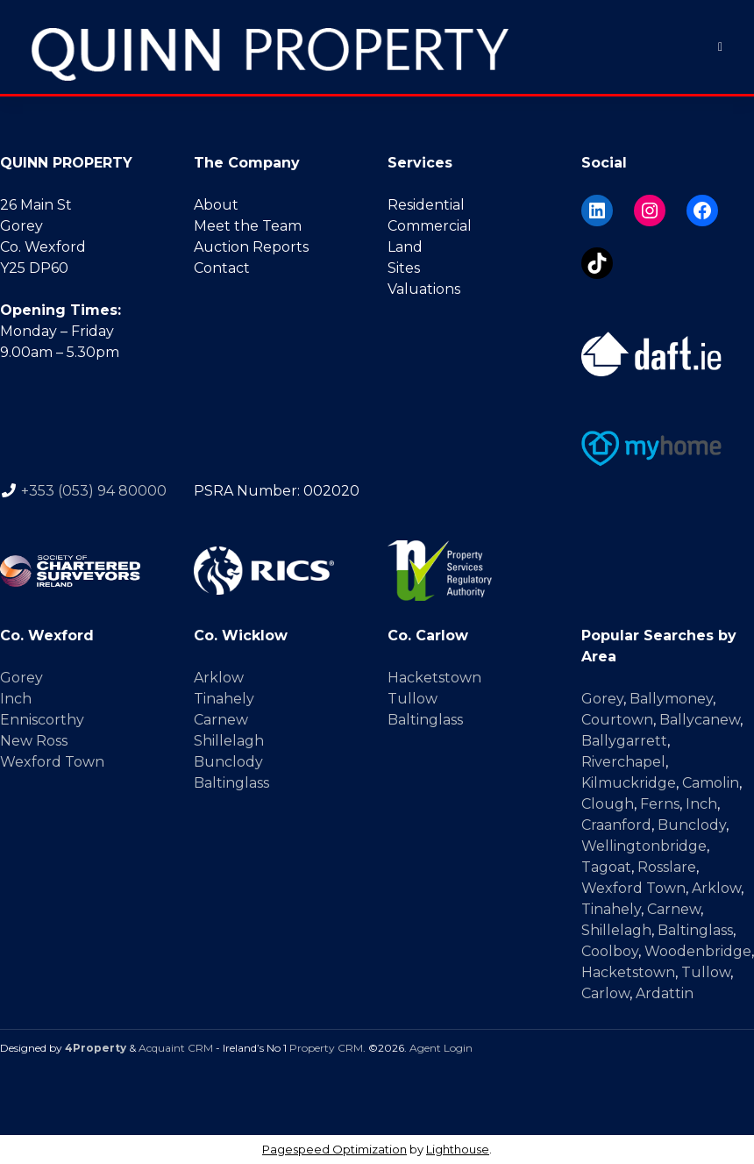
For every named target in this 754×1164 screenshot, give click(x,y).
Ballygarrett (624, 740)
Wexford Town (52, 761)
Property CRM (326, 1047)
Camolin (710, 783)
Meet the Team (248, 226)
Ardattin (665, 993)
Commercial (430, 226)
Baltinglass (231, 783)
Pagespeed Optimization (334, 1149)
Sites (404, 268)
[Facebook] (702, 210)
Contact (222, 268)
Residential (426, 204)
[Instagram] (649, 210)
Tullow (412, 698)
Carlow (605, 993)
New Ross (34, 740)
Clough (607, 804)
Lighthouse (457, 1149)
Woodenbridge (697, 951)
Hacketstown (434, 677)
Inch (16, 698)
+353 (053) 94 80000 (94, 490)
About (216, 204)
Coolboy (609, 951)
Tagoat (606, 867)
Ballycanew (699, 719)
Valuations (424, 289)
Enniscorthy (42, 719)
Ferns (659, 804)
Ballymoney (671, 698)
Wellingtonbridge (644, 846)
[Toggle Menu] (720, 47)
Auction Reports (251, 247)
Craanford (616, 825)
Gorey (21, 677)
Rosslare (666, 867)
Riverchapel (623, 761)
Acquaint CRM (176, 1047)
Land (405, 247)
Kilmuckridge (628, 783)
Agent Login (441, 1047)
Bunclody (228, 761)
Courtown (617, 719)
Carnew (221, 719)
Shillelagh (229, 740)
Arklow (219, 677)
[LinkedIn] (597, 210)
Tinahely (224, 698)
